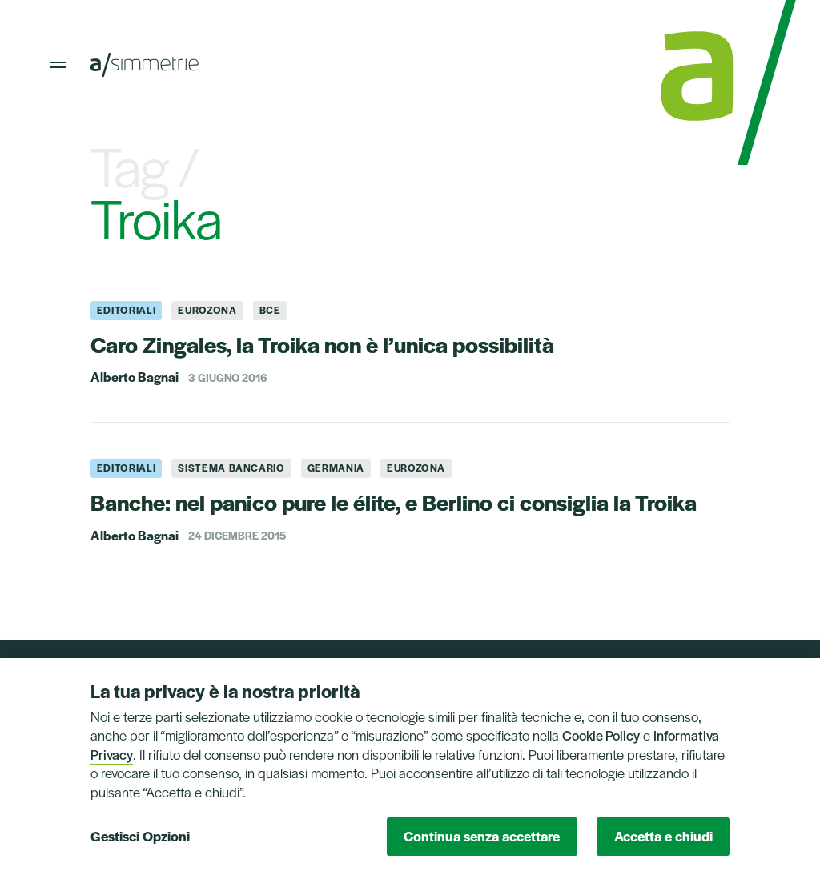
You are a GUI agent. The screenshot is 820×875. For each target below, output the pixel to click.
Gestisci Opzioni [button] (140, 835)
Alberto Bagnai (134, 377)
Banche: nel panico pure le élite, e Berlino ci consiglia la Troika (393, 501)
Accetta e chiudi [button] (663, 835)
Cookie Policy (601, 735)
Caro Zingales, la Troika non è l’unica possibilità (322, 343)
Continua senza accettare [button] (482, 835)
